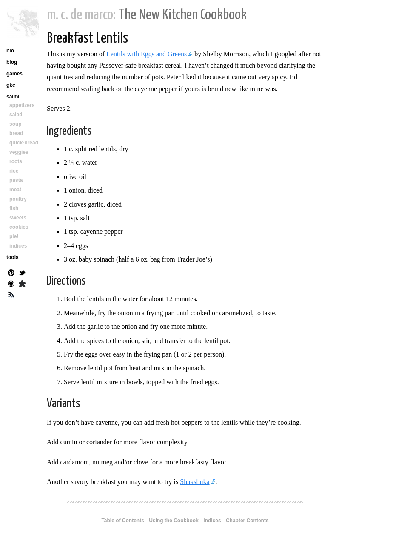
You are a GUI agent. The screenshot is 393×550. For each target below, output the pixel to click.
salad (16, 115)
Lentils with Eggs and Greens (146, 54)
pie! (13, 236)
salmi (13, 97)
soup (15, 124)
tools (12, 257)
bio (10, 51)
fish (13, 208)
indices (18, 246)
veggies (18, 152)
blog (11, 62)
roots (15, 161)
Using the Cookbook (174, 521)
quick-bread (23, 143)
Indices (212, 521)
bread (16, 133)
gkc (10, 85)
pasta (16, 180)
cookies (18, 227)
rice (13, 171)
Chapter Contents (247, 521)
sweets (17, 218)
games (14, 74)
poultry (18, 199)
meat (15, 190)
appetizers (21, 105)
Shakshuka (194, 481)
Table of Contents (122, 521)
